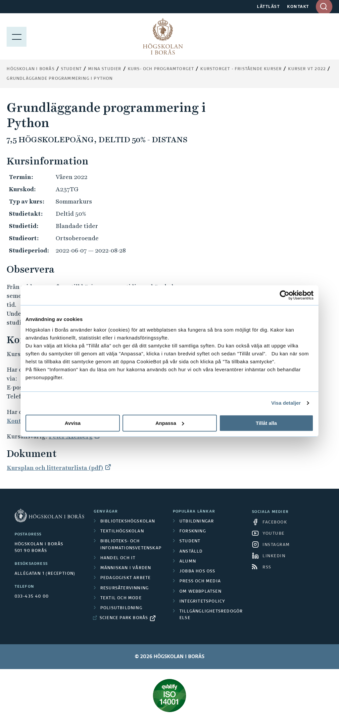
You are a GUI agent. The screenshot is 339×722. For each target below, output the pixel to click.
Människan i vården (125, 568)
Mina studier (104, 69)
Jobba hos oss (197, 571)
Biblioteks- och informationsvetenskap (131, 544)
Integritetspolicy (202, 601)
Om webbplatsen (200, 591)
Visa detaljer (286, 403)
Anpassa (169, 423)
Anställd (191, 551)
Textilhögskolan (122, 531)
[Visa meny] (16, 36)
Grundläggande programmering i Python (60, 78)
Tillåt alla (266, 423)
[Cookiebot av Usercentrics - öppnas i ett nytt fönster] (285, 295)
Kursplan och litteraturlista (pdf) (55, 467)
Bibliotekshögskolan (127, 521)
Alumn (187, 561)
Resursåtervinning (124, 588)
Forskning (192, 531)
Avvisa (73, 423)
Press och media (200, 581)
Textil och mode (121, 598)
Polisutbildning (121, 608)
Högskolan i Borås (30, 69)
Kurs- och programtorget (161, 69)
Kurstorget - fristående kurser (241, 69)
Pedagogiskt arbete (125, 578)
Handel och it (118, 558)
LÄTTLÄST (268, 7)
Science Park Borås (124, 618)
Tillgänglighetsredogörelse (211, 614)
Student (71, 69)
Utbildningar (196, 521)
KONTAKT (298, 7)
